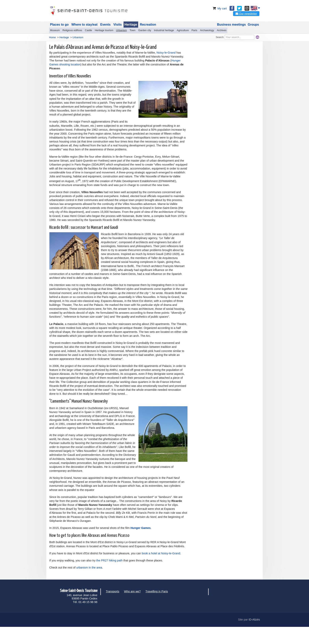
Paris (194, 30)
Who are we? (132, 591)
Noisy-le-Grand (166, 52)
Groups (253, 24)
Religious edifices (72, 30)
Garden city (144, 30)
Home (52, 37)
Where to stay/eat (84, 24)
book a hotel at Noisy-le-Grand (161, 553)
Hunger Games (140, 527)
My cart (219, 8)
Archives (221, 30)
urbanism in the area (89, 567)
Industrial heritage (164, 30)
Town (133, 30)
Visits (117, 24)
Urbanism (121, 30)
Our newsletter (246, 13)
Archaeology (207, 30)
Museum (55, 30)
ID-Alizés (254, 619)
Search (220, 37)
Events (105, 24)
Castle (88, 30)
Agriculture (183, 30)
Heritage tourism (104, 30)
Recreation (148, 24)
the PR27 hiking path (109, 560)
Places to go (59, 24)
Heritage (131, 24)
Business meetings (231, 24)
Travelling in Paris (156, 591)
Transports (112, 591)
